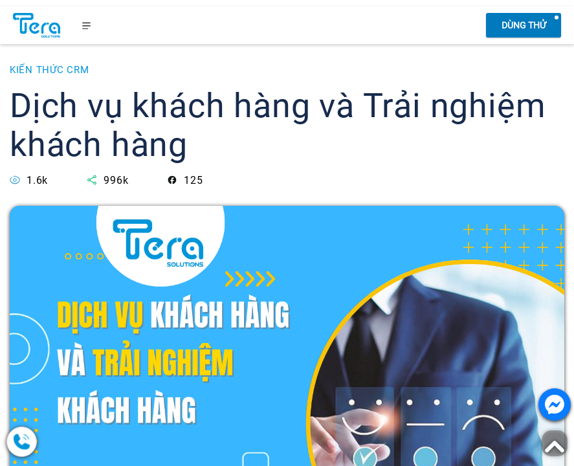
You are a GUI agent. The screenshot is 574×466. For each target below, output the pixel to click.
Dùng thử (524, 25)
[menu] (86, 25)
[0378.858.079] (71, 441)
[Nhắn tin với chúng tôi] (554, 404)
